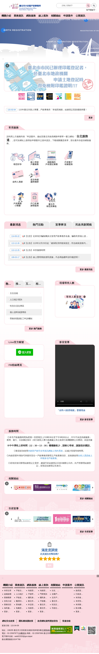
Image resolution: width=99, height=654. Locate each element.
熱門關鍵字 (90, 10)
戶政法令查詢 (20, 589)
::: (2, 577)
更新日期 (5, 624)
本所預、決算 (80, 600)
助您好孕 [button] (77, 95)
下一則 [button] (92, 486)
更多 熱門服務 (35, 327)
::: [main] (3, 59)
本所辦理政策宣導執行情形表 (80, 603)
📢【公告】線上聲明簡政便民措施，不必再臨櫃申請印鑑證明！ (45, 256)
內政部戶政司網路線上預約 (32, 589)
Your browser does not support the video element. (75, 374)
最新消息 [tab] (15, 223)
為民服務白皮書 (8, 607)
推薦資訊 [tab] (20, 282)
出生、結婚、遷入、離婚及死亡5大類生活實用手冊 (56, 589)
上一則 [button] (11, 486)
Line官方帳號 (16, 340)
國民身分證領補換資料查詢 (44, 596)
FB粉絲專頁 (15, 363)
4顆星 (54, 557)
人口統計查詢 (16, 298)
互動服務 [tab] (30, 282)
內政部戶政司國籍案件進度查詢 (44, 589)
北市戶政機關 (56, 596)
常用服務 (14, 126)
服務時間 (14, 430)
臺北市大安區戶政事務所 (25, 7)
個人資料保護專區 (18, 311)
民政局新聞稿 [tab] (83, 223)
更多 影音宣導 (86, 418)
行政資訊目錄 (80, 593)
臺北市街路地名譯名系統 (44, 607)
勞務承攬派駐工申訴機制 (21, 317)
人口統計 (19, 593)
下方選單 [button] (98, 575)
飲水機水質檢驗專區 (80, 607)
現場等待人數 (66, 281)
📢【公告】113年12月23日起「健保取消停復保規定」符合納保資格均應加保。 (50, 242)
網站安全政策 (8, 620)
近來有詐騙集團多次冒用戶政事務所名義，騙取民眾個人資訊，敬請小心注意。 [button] (49, 95)
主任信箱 (14, 292)
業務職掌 (7, 596)
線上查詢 (43, 15)
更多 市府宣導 (86, 530)
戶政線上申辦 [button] (68, 95)
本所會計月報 (80, 596)
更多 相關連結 (86, 497)
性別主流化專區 (17, 304)
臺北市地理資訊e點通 (44, 603)
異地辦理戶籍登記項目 (20, 603)
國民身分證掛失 (32, 596)
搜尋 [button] (88, 5)
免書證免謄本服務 (20, 607)
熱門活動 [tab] (38, 223)
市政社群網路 (56, 607)
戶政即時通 (32, 593)
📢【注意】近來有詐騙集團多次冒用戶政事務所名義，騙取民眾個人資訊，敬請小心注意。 (50, 235)
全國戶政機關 (56, 593)
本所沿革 (7, 589)
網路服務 (31, 15)
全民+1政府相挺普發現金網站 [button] (21, 95)
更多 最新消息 (86, 268)
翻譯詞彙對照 (20, 600)
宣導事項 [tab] (60, 223)
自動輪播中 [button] (7, 65)
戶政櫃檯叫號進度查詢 (44, 600)
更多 (91, 116)
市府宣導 (14, 507)
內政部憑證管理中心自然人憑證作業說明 (32, 607)
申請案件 (68, 15)
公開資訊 (80, 15)
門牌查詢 (43, 593)
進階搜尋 (94, 5)
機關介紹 (6, 15)
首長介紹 (7, 600)
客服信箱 (66, 620)
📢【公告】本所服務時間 (27, 249)
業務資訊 (18, 15)
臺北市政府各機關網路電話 (32, 600)
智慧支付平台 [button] (59, 95)
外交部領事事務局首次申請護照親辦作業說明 (32, 603)
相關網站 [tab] (40, 282)
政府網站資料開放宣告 (47, 620)
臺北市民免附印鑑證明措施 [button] (31, 95)
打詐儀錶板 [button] (40, 95)
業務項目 (7, 603)
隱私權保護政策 (26, 620)
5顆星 (58, 557)
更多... (6, 610)
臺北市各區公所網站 (56, 600)
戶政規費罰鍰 (20, 596)
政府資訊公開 (80, 589)
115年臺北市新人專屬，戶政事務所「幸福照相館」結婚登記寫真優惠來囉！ (46, 108)
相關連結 (55, 15)
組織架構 (7, 593)
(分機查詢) (22, 632)
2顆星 (45, 557)
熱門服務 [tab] (10, 282)
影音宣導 (64, 340)
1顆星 (41, 557)
